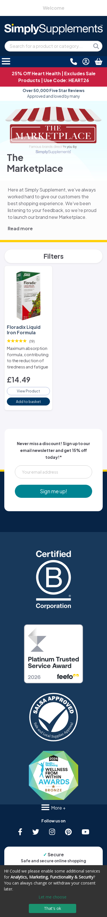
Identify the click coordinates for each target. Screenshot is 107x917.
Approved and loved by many (53, 93)
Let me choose (52, 897)
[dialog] (53, 891)
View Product (28, 391)
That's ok (52, 908)
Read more (20, 228)
